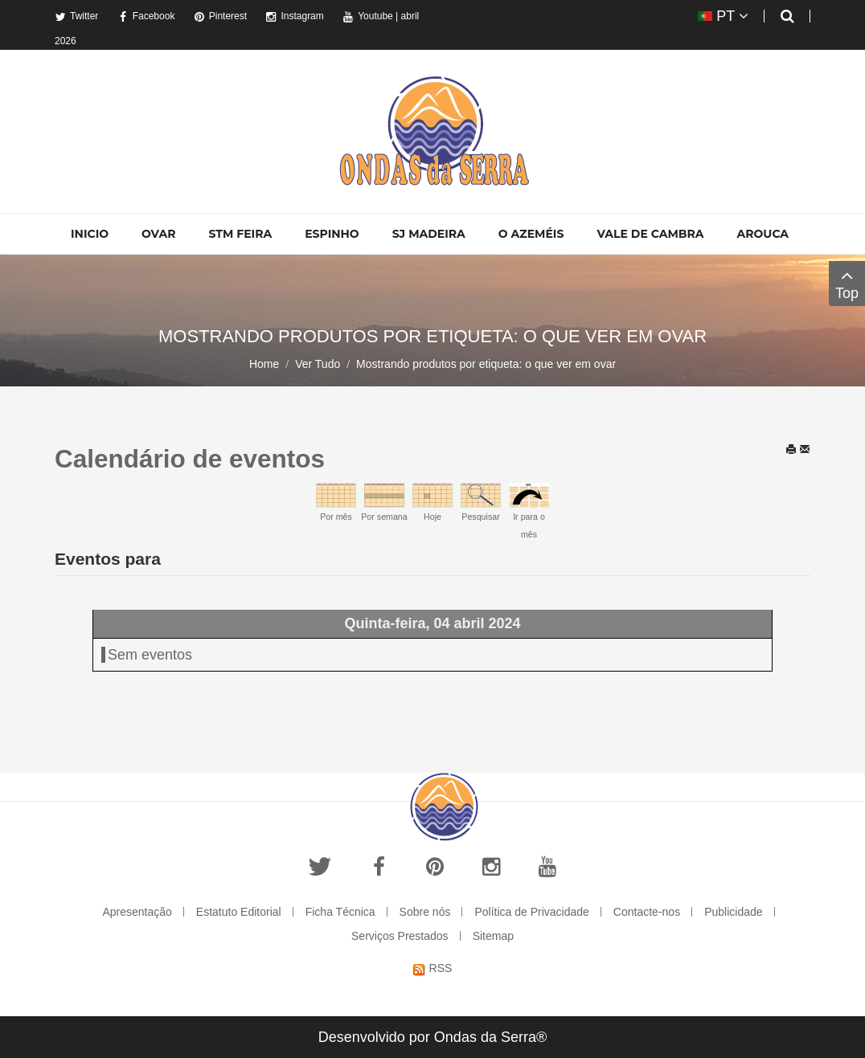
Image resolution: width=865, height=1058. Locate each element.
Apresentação (136, 911)
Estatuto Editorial (238, 911)
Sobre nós (425, 911)
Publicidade (733, 911)
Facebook (146, 16)
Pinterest (220, 16)
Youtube (367, 16)
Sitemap (493, 935)
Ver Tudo (317, 363)
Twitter (76, 16)
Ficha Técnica (340, 911)
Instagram (294, 16)
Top (847, 283)
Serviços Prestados (400, 935)
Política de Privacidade (531, 911)
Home (264, 363)
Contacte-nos (646, 911)
